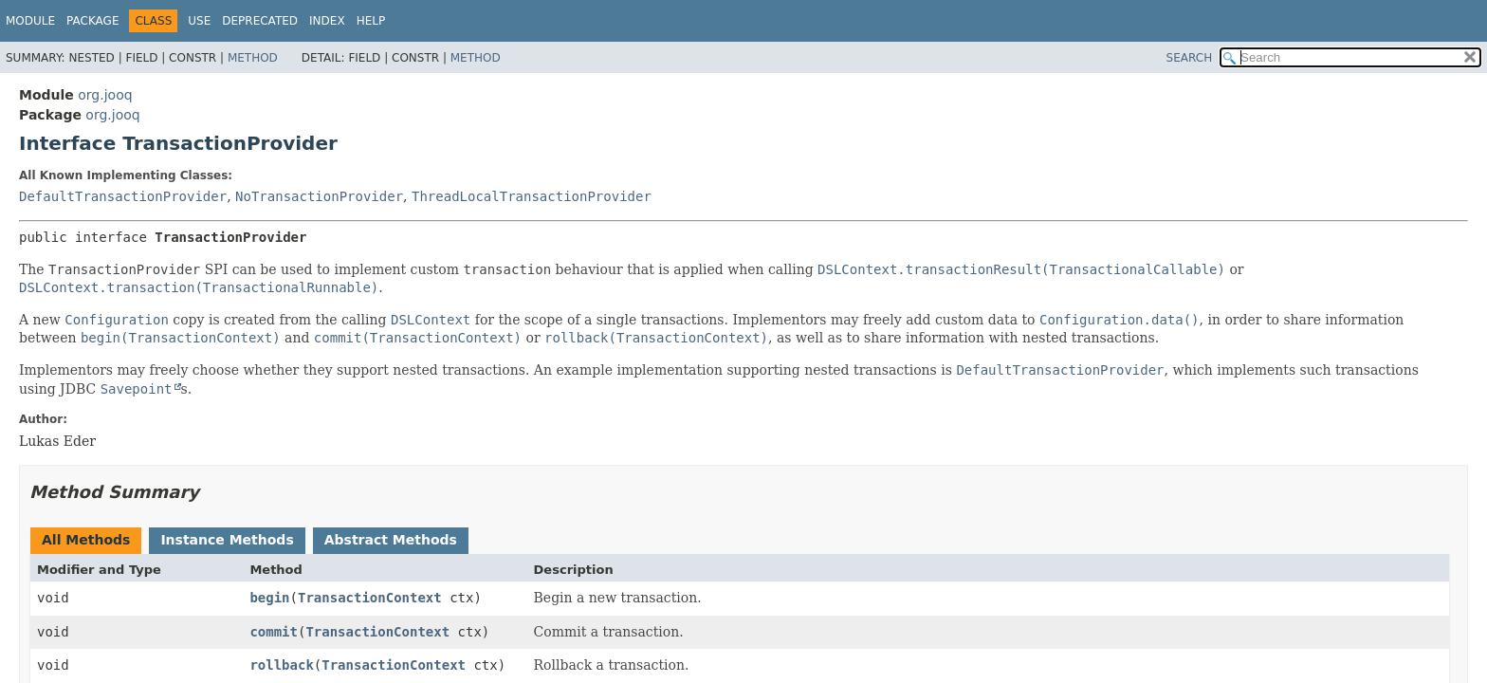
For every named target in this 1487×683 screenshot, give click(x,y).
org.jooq (105, 94)
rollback (281, 665)
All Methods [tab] (86, 539)
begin (269, 597)
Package (92, 21)
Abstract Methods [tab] (390, 539)
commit (273, 631)
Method (253, 58)
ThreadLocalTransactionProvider (532, 196)
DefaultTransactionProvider (123, 196)
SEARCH (1189, 58)
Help (371, 21)
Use (199, 21)
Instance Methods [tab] (226, 539)
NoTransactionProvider (319, 196)
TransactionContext (370, 597)
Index (327, 21)
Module (30, 21)
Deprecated (260, 21)
